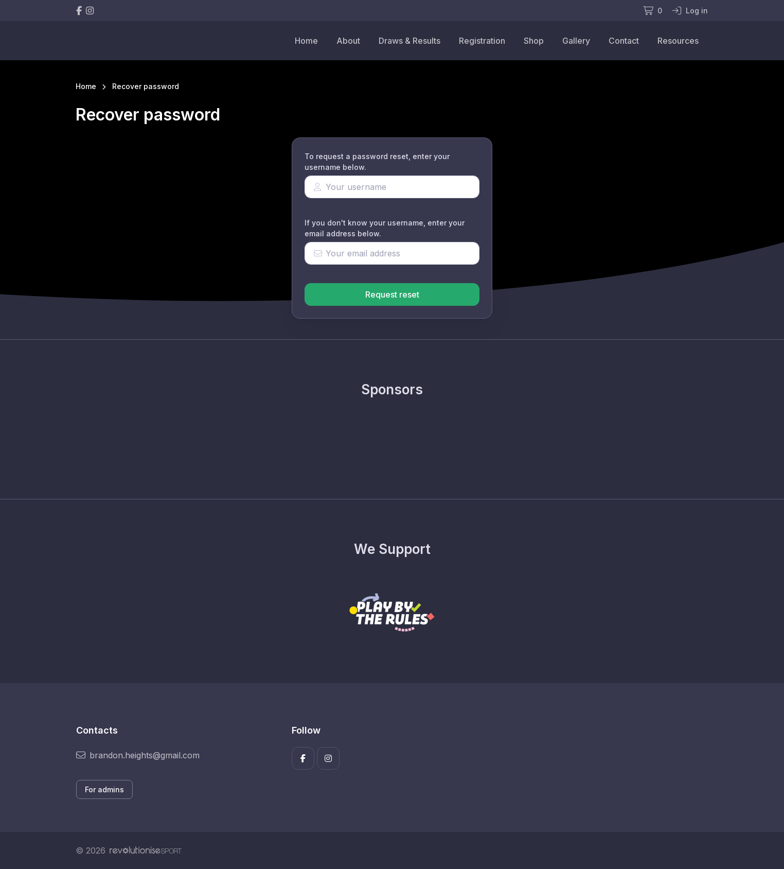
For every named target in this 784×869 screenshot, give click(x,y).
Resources (678, 41)
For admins (104, 789)
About (348, 41)
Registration (482, 41)
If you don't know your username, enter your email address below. (385, 228)
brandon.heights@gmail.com (138, 755)
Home (306, 41)
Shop (534, 41)
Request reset (392, 294)
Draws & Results (409, 41)
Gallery (576, 41)
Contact (624, 41)
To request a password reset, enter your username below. (377, 161)
